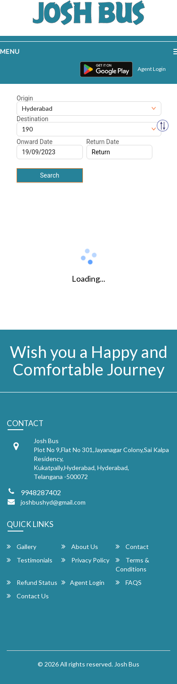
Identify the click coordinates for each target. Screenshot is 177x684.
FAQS (129, 582)
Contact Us (28, 596)
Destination (32, 119)
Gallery (21, 546)
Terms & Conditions (132, 564)
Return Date (102, 142)
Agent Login (152, 68)
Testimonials (29, 560)
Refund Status (32, 582)
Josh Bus (126, 664)
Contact (132, 546)
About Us (79, 546)
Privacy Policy (85, 560)
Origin (25, 98)
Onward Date (34, 142)
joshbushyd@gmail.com (53, 502)
